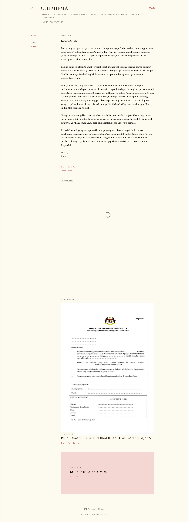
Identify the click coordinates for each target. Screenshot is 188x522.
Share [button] (33, 35)
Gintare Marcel (101, 514)
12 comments (81, 477)
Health (34, 46)
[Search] (153, 8)
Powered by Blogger (94, 509)
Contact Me (55, 22)
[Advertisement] (107, 272)
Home (44, 22)
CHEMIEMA (54, 8)
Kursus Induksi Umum (89, 472)
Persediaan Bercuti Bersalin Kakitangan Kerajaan (106, 438)
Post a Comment (74, 443)
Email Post (72, 167)
